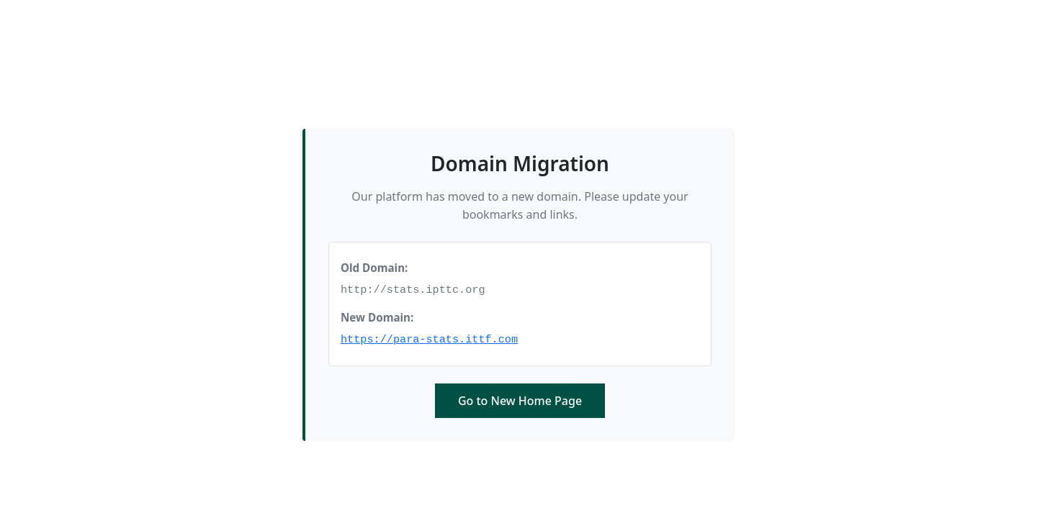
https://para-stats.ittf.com (429, 339)
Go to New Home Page (520, 401)
